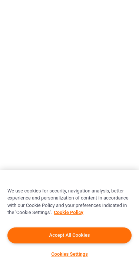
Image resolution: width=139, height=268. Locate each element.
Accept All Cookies (69, 235)
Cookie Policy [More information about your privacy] (68, 212)
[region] (69, 219)
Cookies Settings (69, 254)
